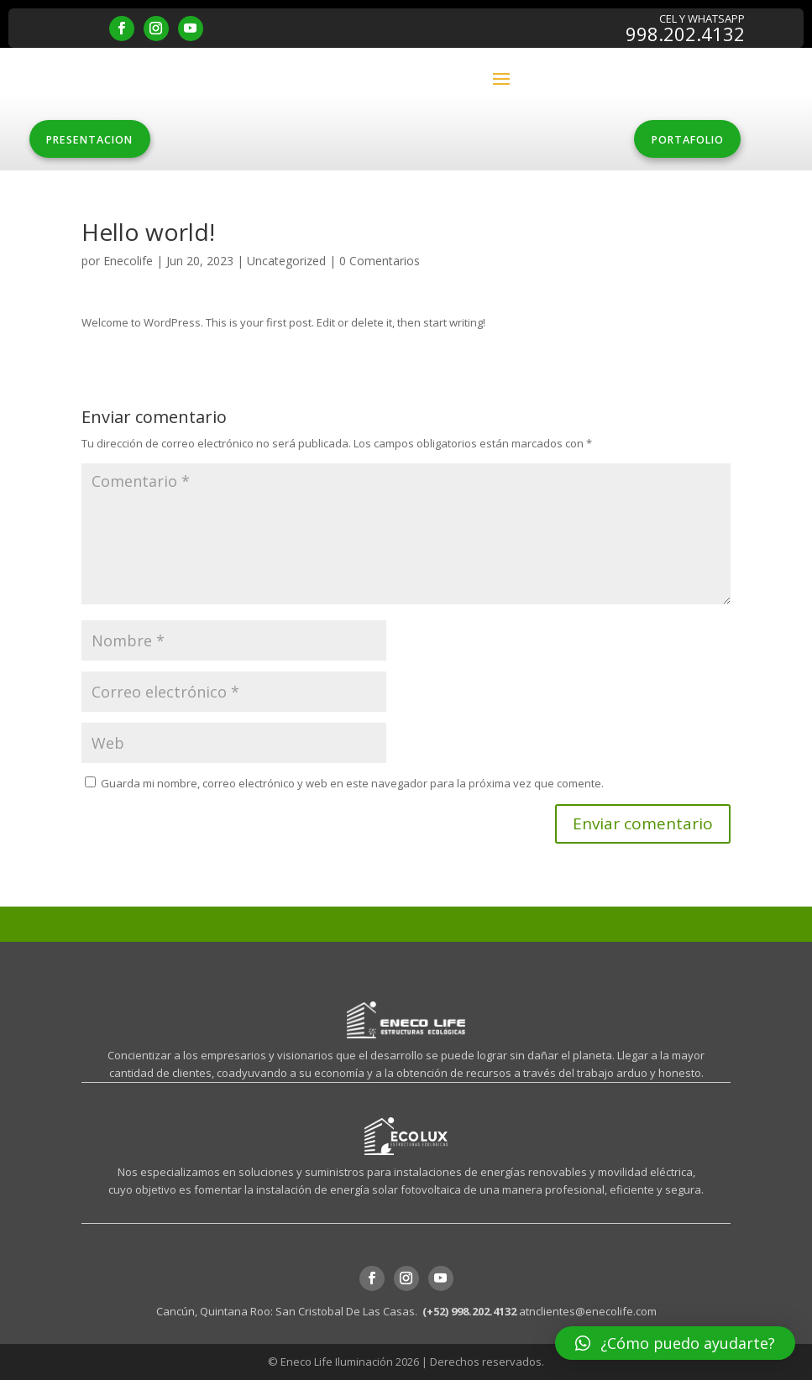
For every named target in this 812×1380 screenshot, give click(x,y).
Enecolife (128, 261)
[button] (675, 1343)
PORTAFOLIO (681, 140)
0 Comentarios (379, 261)
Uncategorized (286, 261)
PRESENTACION (96, 140)
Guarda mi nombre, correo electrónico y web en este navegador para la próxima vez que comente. (352, 784)
